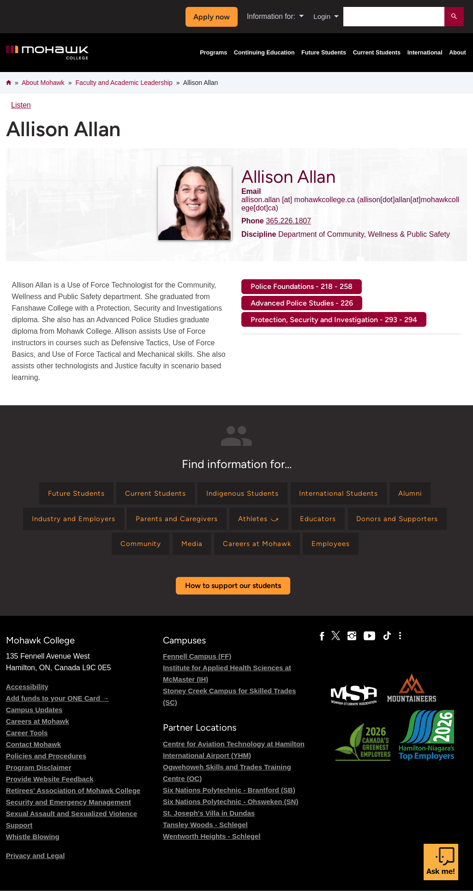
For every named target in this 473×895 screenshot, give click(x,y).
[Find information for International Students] (344, 494)
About (457, 52)
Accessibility (27, 691)
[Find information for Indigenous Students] (242, 494)
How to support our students (233, 590)
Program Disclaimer (39, 772)
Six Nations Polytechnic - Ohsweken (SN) (230, 806)
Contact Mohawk (33, 749)
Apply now (210, 16)
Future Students (323, 52)
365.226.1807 (288, 221)
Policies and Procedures (46, 760)
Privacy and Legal (35, 860)
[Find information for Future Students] (66, 494)
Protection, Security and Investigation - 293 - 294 (334, 319)
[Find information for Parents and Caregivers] (174, 521)
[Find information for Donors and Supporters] (404, 521)
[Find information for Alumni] (420, 494)
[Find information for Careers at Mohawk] (259, 547)
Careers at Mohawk (37, 726)
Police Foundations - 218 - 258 (302, 286)
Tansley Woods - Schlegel (205, 829)
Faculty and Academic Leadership (124, 82)
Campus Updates (34, 714)
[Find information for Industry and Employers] (66, 521)
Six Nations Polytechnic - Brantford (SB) (229, 794)
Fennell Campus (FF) (197, 661)
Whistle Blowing (33, 841)
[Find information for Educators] (322, 521)
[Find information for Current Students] (150, 494)
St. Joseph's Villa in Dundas (209, 817)
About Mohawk (43, 82)
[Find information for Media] (189, 547)
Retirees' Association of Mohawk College (73, 795)
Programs (213, 52)
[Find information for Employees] (336, 547)
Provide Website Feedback (50, 783)
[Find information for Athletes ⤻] (260, 521)
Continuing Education (264, 52)
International (425, 52)
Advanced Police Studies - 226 (302, 303)
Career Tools (27, 737)
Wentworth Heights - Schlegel (211, 840)
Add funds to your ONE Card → (57, 703)
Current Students (377, 52)
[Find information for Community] (136, 547)
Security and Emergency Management (68, 807)
